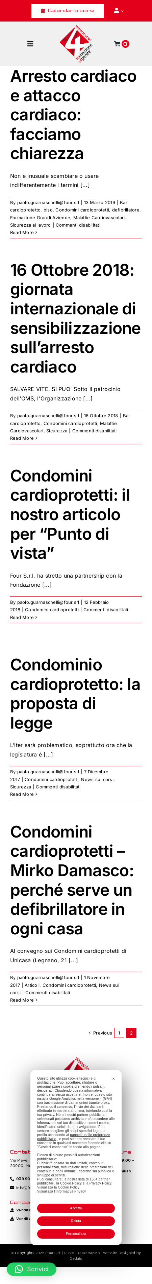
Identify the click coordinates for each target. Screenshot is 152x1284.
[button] (31, 1269)
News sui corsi (97, 779)
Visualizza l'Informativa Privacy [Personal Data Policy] (61, 1191)
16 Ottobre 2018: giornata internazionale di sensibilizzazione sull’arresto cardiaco (75, 318)
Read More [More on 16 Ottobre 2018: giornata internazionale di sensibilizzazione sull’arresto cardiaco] (22, 438)
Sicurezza (56, 430)
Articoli (32, 985)
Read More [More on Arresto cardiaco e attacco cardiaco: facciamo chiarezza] (22, 232)
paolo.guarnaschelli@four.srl (48, 202)
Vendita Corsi (29, 1210)
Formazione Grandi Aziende (40, 217)
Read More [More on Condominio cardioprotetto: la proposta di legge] (22, 794)
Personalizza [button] (76, 1234)
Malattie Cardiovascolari (99, 217)
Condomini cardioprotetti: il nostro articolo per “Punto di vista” (70, 514)
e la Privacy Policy (97, 1183)
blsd (48, 209)
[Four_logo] (76, 27)
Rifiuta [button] (76, 1221)
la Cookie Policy (69, 1183)
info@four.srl (28, 1187)
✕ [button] (113, 1079)
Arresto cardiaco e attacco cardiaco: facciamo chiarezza (73, 114)
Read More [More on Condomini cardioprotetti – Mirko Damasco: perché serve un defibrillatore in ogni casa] (22, 1000)
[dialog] (76, 1157)
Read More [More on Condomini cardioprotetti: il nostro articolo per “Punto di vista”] (22, 617)
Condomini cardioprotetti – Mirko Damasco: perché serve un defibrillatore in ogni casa (72, 880)
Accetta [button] (76, 1208)
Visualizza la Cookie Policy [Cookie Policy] (58, 1187)
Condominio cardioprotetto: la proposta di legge (75, 694)
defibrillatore (126, 209)
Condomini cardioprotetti (82, 209)
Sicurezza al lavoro (30, 225)
